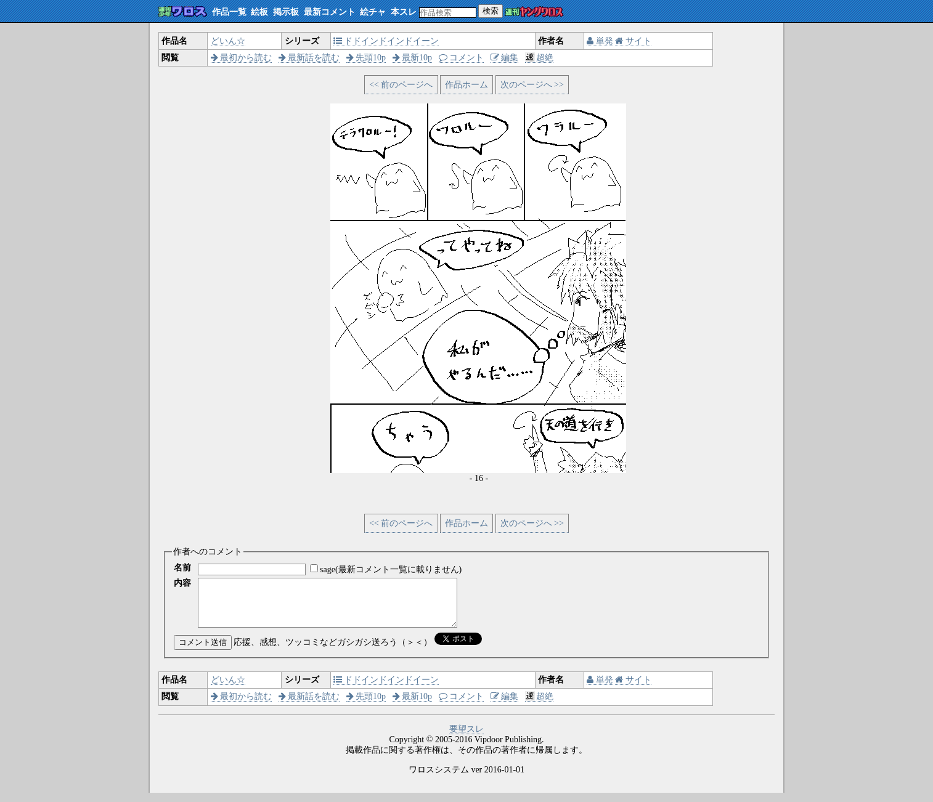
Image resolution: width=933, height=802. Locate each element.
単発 (600, 41)
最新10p (413, 57)
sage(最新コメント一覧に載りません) (391, 569)
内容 (182, 583)
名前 (182, 567)
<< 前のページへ (401, 84)
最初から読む (241, 57)
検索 (491, 10)
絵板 (259, 12)
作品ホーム (466, 84)
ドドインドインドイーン (386, 41)
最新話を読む (309, 57)
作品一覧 (229, 12)
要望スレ (466, 738)
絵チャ (373, 12)
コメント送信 (203, 651)
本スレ (404, 12)
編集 (505, 57)
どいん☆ (228, 41)
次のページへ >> (532, 84)
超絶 (539, 57)
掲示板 (286, 12)
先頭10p (366, 57)
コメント (461, 57)
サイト (633, 41)
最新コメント (330, 12)
